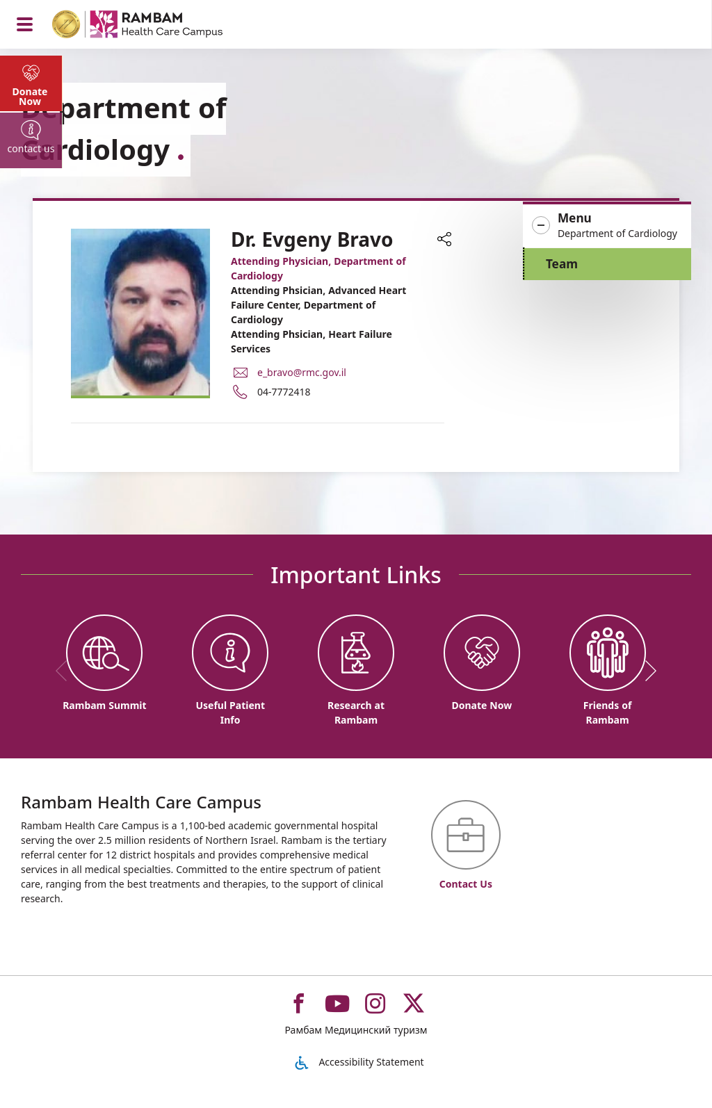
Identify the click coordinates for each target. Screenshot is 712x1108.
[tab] (31, 83)
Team (562, 264)
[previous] (66, 670)
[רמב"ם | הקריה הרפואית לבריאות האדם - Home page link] (155, 26)
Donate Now (30, 96)
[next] (646, 670)
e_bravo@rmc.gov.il (301, 372)
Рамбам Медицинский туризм (355, 1029)
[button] (607, 225)
